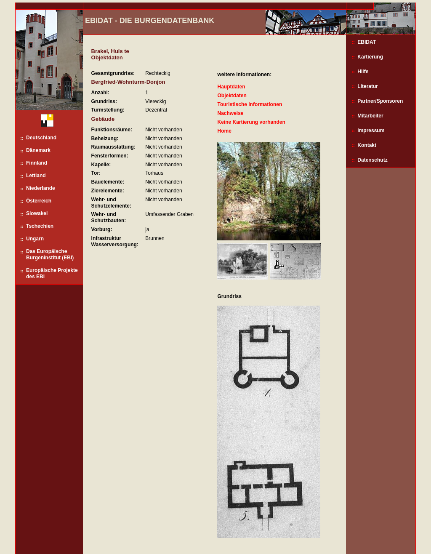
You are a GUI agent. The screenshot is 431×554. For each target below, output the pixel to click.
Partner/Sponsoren (380, 101)
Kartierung (370, 57)
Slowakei (37, 213)
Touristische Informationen (249, 104)
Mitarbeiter (370, 116)
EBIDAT (366, 42)
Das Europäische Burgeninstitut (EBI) (50, 254)
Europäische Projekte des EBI (52, 273)
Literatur (367, 86)
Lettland (36, 175)
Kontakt (366, 145)
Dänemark (38, 150)
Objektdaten (231, 96)
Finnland (36, 163)
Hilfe (362, 72)
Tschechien (39, 226)
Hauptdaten (231, 87)
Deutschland (41, 138)
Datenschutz (372, 160)
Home (224, 131)
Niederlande (40, 188)
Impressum (370, 130)
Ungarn (35, 239)
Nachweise (230, 113)
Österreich (38, 201)
